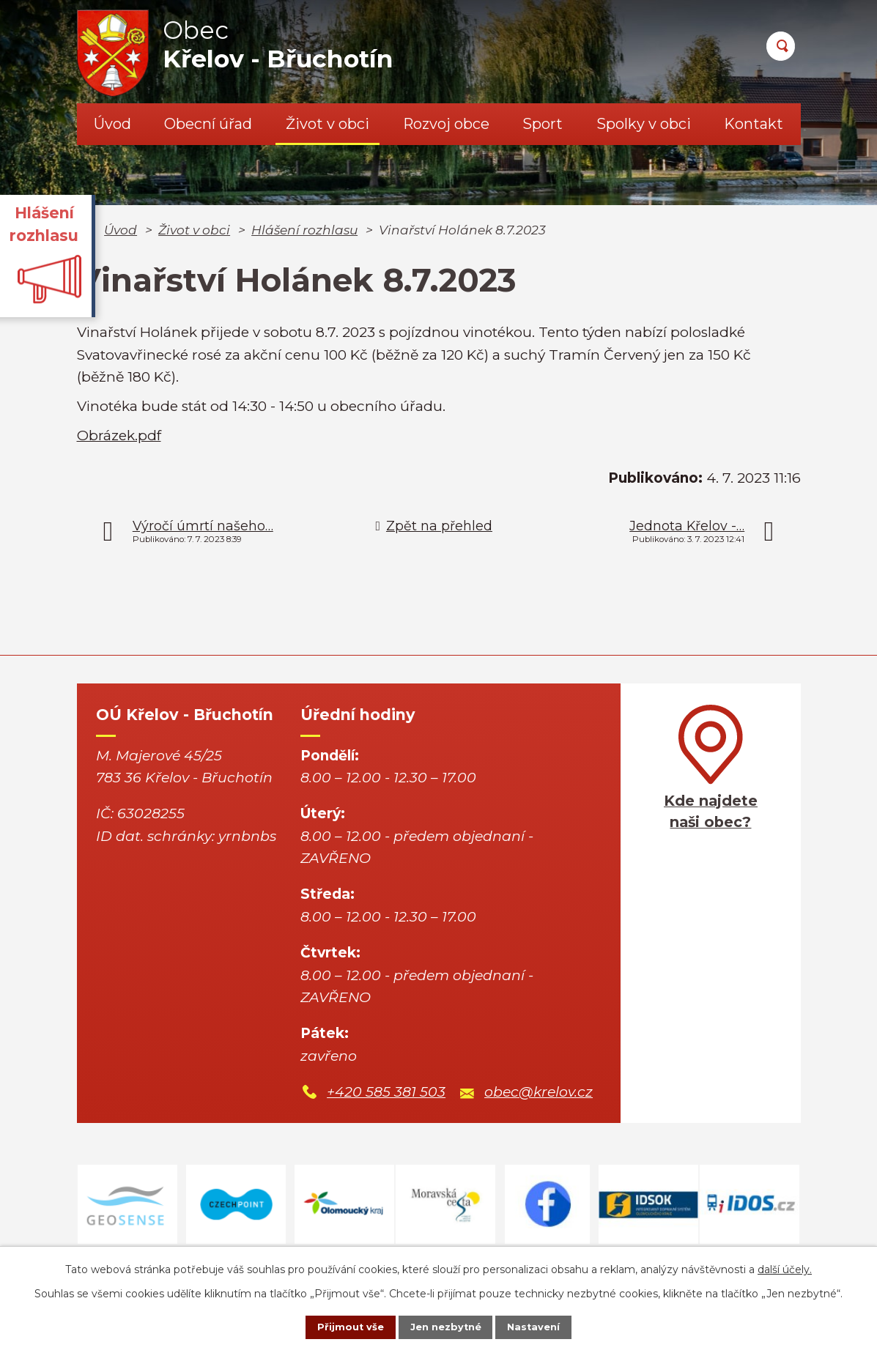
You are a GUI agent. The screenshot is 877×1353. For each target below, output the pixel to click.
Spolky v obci (643, 124)
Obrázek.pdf (119, 435)
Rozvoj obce (446, 124)
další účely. (785, 1266)
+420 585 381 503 (386, 1091)
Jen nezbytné (445, 1325)
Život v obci (327, 124)
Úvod (112, 124)
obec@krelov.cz (538, 1091)
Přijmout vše (338, 1325)
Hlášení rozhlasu (304, 229)
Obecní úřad (208, 124)
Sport (542, 124)
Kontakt (753, 124)
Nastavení (545, 1325)
